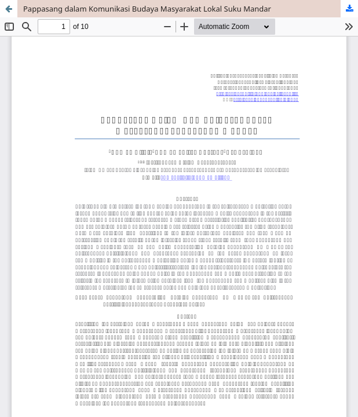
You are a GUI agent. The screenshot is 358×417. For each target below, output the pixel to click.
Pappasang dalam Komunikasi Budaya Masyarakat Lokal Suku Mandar (147, 8)
